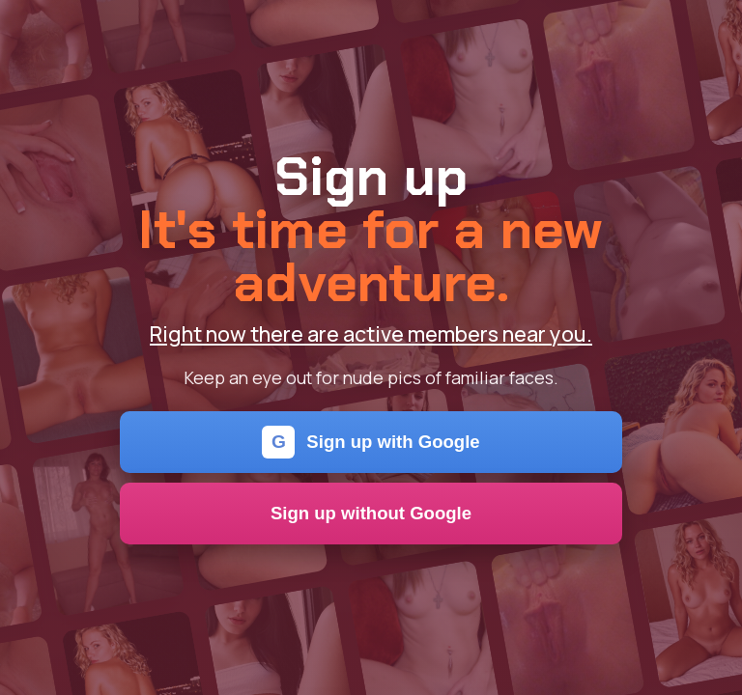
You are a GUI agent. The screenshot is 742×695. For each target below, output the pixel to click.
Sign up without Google (371, 513)
